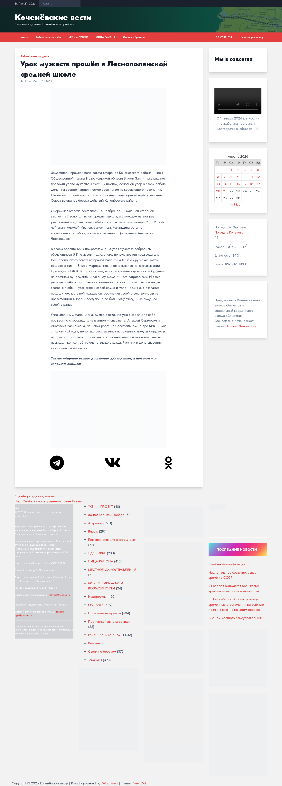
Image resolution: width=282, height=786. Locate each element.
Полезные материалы (104, 613)
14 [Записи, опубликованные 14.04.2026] (225, 184)
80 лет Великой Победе (106, 514)
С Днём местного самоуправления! (235, 617)
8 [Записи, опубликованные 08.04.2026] (231, 176)
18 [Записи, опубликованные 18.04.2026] (251, 184)
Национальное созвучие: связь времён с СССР (232, 575)
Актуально (96, 523)
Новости (23, 37)
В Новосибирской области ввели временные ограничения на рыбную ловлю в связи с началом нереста (236, 604)
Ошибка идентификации (227, 564)
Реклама (94, 643)
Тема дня (95, 659)
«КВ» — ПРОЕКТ (78, 37)
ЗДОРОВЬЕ (97, 553)
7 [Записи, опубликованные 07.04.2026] (225, 176)
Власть (93, 531)
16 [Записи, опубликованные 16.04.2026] (238, 184)
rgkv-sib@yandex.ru (59, 595)
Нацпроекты (97, 596)
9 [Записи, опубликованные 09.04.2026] (238, 176)
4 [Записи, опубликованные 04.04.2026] (251, 169)
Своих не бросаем (134, 37)
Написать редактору (251, 37)
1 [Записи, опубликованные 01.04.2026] (231, 169)
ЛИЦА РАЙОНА (105, 37)
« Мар (235, 204)
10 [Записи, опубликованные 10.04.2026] (244, 176)
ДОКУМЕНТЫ (224, 37)
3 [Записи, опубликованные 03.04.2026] (245, 169)
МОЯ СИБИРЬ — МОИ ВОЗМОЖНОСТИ (105, 586)
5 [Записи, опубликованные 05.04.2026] (258, 169)
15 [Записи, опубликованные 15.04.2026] (231, 184)
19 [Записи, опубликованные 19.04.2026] (258, 184)
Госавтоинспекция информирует (112, 539)
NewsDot (139, 783)
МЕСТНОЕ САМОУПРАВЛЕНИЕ (112, 569)
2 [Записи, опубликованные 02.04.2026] (238, 169)
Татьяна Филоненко (241, 326)
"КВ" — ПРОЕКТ (100, 506)
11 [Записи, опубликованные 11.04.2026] (251, 176)
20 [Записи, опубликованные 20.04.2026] (218, 191)
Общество (95, 604)
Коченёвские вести (53, 17)
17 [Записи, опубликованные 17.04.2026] (244, 184)
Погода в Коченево (228, 232)
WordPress (110, 783)
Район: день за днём (48, 37)
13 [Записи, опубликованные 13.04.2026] (218, 184)
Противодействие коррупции (110, 621)
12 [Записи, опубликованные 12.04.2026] (258, 176)
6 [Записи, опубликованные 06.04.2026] (218, 176)
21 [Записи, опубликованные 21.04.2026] (225, 191)
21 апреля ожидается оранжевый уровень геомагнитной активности (234, 588)
